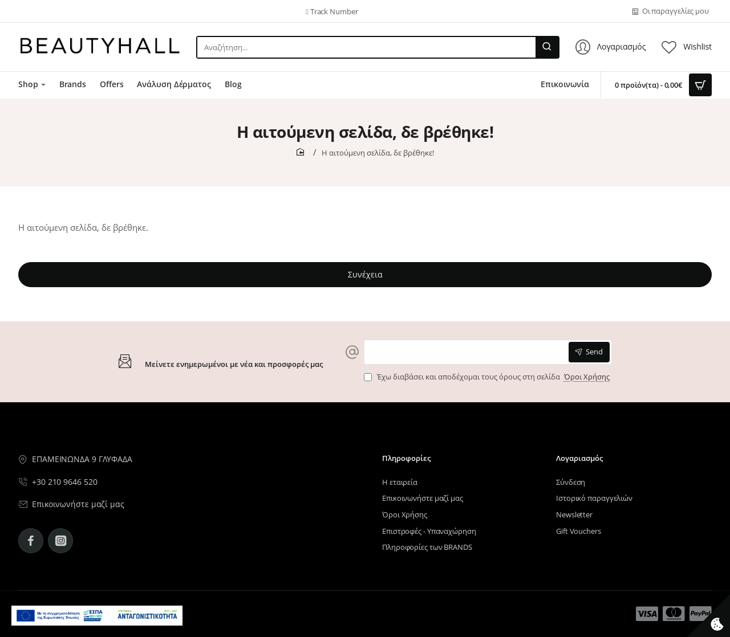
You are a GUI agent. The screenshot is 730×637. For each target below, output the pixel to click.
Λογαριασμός (579, 458)
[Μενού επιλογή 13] (674, 614)
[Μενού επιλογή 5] (26, 11)
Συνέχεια (365, 274)
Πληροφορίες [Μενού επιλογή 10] (406, 458)
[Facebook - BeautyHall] (30, 540)
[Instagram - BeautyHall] (60, 540)
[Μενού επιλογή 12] (647, 614)
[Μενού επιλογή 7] (32, 85)
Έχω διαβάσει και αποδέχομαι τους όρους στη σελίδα (488, 377)
